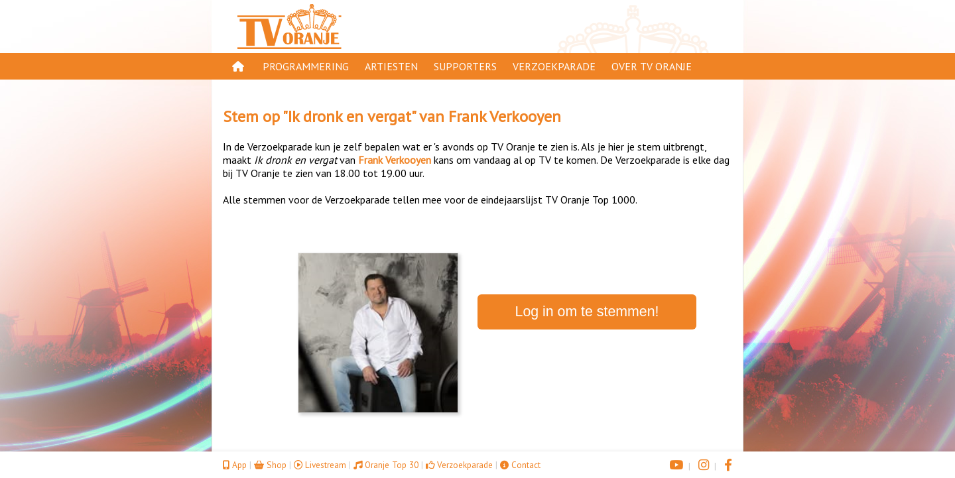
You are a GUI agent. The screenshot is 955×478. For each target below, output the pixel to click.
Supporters (465, 66)
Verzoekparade (554, 66)
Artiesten (391, 66)
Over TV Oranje (651, 66)
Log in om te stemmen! (587, 312)
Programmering (306, 66)
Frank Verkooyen (504, 116)
